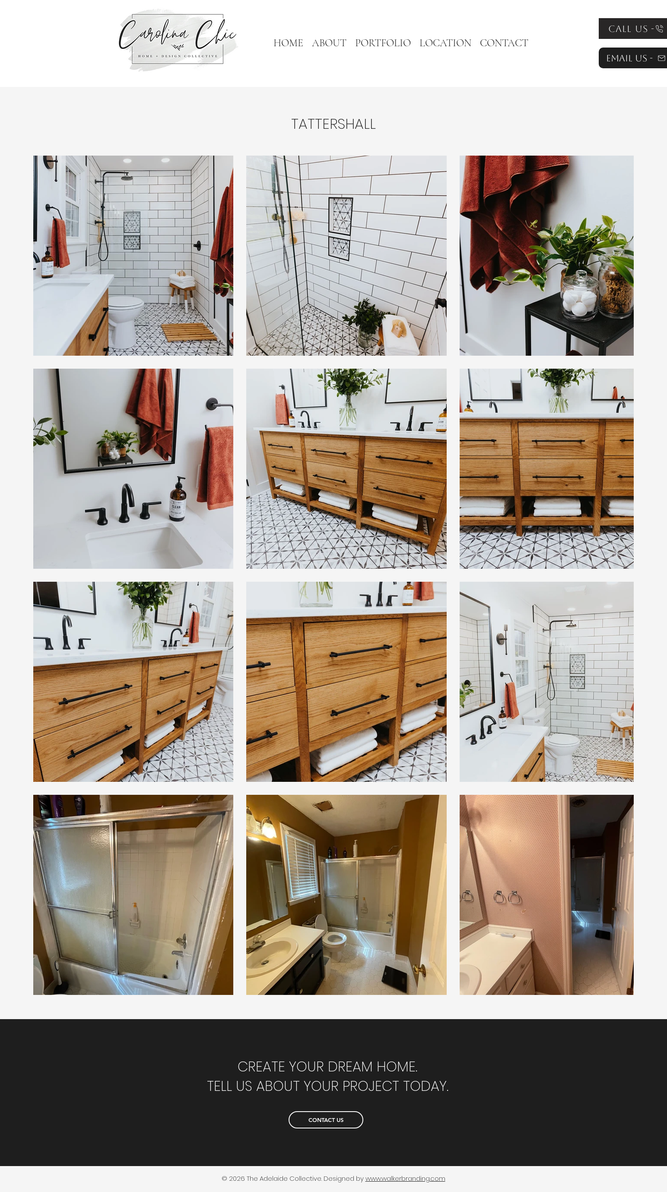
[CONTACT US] (326, 1119)
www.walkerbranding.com (405, 1178)
